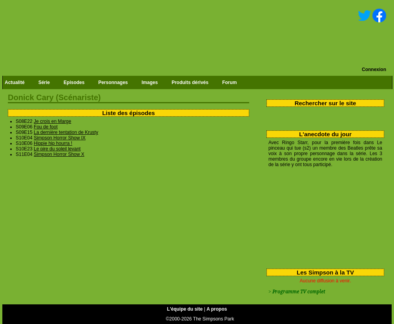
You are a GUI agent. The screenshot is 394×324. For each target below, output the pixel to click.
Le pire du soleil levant (57, 149)
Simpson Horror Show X (59, 154)
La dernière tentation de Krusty (66, 132)
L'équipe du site (185, 309)
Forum (229, 82)
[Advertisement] (312, 216)
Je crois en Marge (52, 121)
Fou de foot (46, 127)
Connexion (374, 69)
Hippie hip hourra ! (53, 143)
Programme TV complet (298, 292)
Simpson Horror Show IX (60, 138)
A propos (216, 309)
